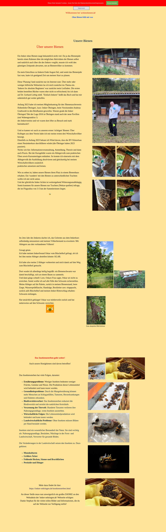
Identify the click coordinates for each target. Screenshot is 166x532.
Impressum (81, 8)
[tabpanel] (116, 139)
